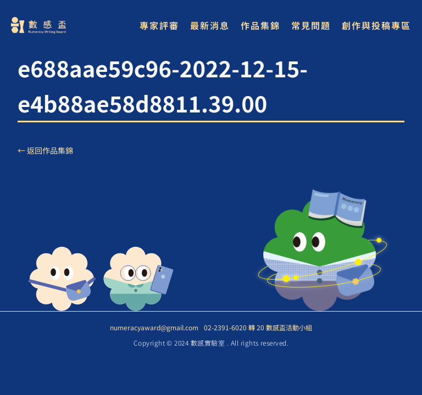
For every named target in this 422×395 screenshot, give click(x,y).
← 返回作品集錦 (45, 150)
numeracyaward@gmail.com (154, 327)
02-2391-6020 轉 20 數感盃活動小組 (258, 327)
